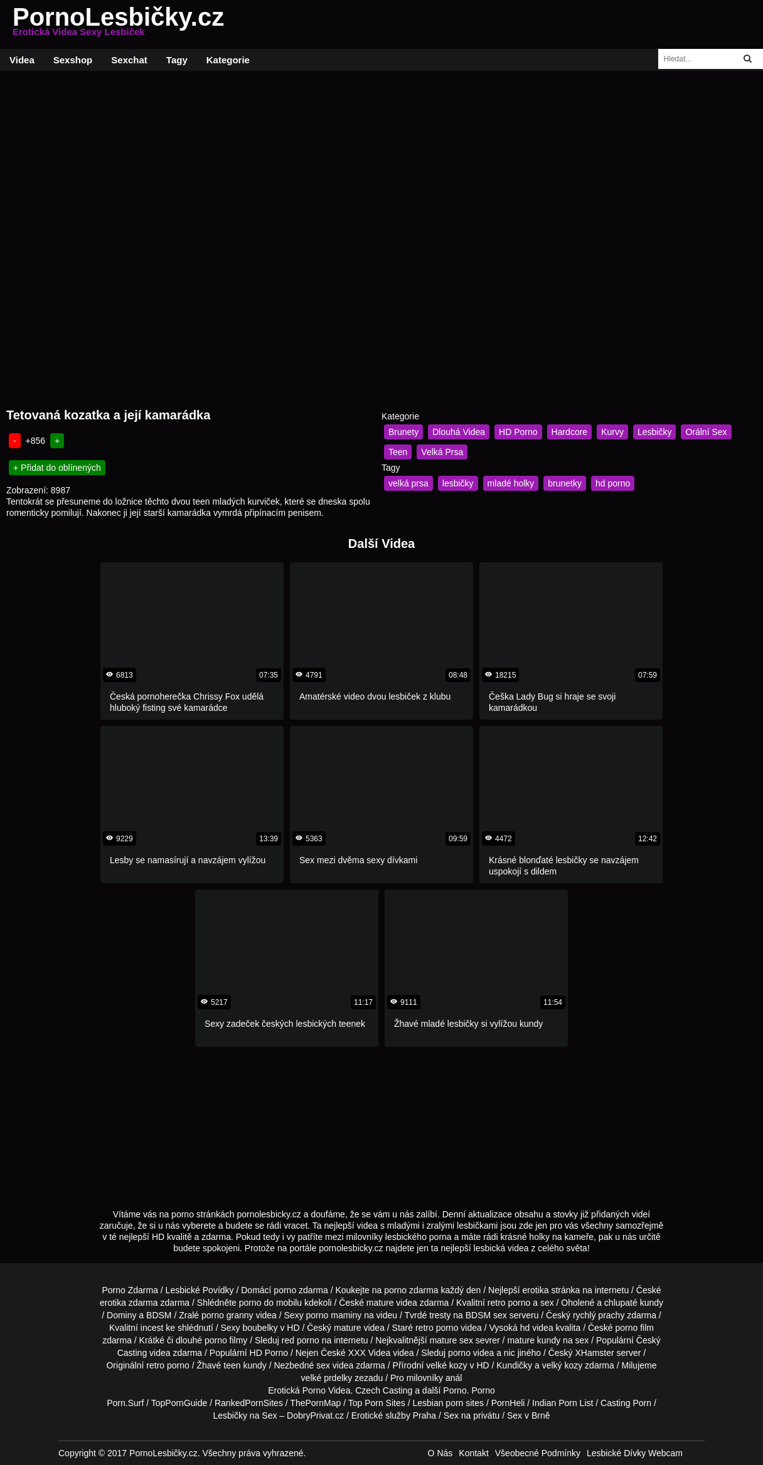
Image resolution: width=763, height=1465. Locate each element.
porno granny (227, 1315)
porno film (635, 1328)
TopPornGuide (179, 1403)
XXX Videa (369, 1353)
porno (285, 1290)
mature (380, 1303)
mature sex (451, 1340)
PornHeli (508, 1403)
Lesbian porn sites (448, 1403)
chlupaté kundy (633, 1303)
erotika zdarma (129, 1303)
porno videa (471, 1353)
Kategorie (228, 60)
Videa (22, 60)
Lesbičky (654, 432)
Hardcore (570, 432)
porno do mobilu (270, 1303)
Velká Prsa (442, 452)
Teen (397, 452)
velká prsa (408, 483)
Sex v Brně (528, 1415)
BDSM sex (486, 1315)
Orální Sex (706, 432)
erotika (536, 1290)
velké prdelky (327, 1378)
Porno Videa (326, 1390)
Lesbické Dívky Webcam (635, 1453)
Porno (454, 1390)
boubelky (259, 1328)
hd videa (536, 1328)
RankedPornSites (249, 1403)
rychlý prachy (598, 1315)
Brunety (403, 432)
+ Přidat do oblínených (57, 468)
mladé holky (511, 483)
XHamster (594, 1353)
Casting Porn (625, 1403)
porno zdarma (411, 1290)
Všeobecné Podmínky (537, 1453)
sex (323, 1365)
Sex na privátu (472, 1415)
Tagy (177, 60)
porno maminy (334, 1315)
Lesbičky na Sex (245, 1415)
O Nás (440, 1453)
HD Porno (518, 432)
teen (231, 1365)
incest (152, 1328)
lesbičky (458, 483)
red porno (300, 1340)
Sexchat (129, 60)
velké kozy (446, 1365)
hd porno (612, 483)
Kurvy (612, 432)
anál (454, 1378)
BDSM (158, 1315)
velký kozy (562, 1365)
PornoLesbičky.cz (118, 24)
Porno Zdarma (129, 1290)
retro (155, 1365)
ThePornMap (315, 1403)
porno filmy (226, 1340)
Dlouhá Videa (458, 432)
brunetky (565, 483)
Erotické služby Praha (393, 1415)
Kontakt (473, 1453)
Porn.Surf (125, 1403)
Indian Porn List (562, 1403)
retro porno (509, 1303)
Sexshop (73, 60)
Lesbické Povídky (200, 1290)
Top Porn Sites (376, 1403)
